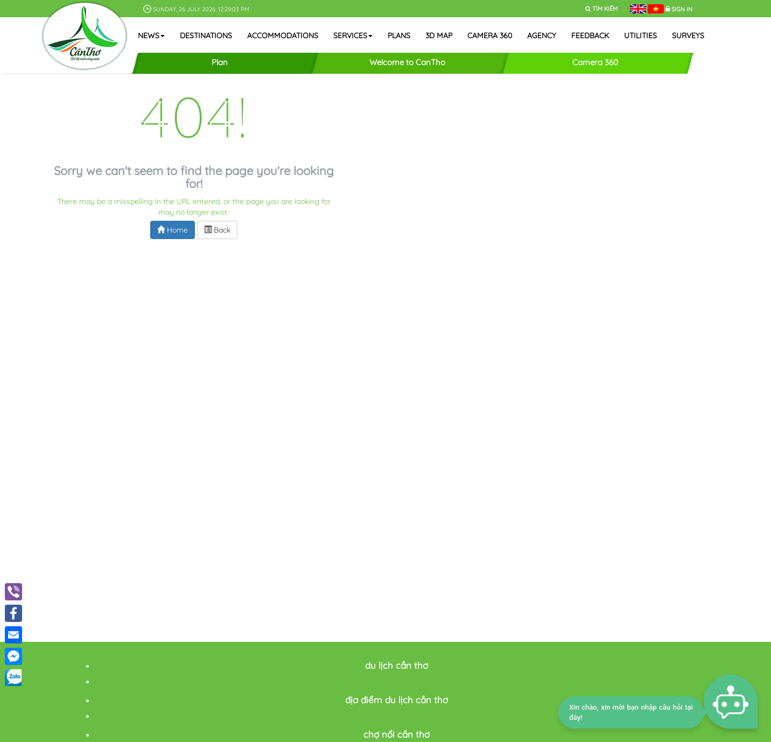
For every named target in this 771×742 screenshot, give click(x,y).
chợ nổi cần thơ (396, 734)
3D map (438, 35)
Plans (399, 35)
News (151, 35)
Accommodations (282, 35)
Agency (541, 35)
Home (172, 230)
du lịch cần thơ (396, 665)
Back (217, 230)
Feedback (590, 35)
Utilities (640, 35)
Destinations (206, 35)
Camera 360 (489, 35)
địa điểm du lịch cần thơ (396, 699)
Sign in (681, 9)
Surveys (688, 35)
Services (353, 35)
